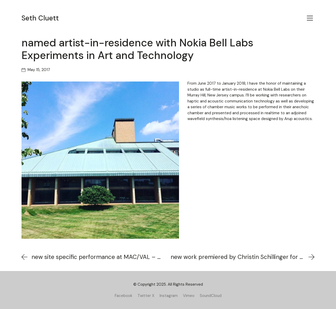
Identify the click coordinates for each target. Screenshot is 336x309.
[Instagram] (169, 295)
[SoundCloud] (211, 295)
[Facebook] (123, 295)
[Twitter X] (146, 295)
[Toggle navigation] (309, 18)
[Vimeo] (189, 295)
